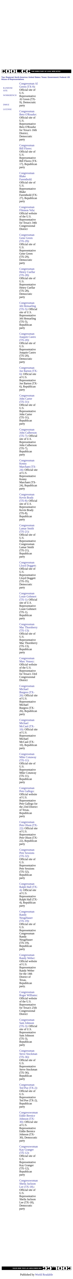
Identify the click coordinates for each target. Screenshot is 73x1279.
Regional (9, 77)
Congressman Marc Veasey (26, 660)
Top (3, 77)
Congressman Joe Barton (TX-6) (28, 370)
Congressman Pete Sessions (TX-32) (26, 853)
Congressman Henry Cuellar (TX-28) (27, 272)
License (7, 109)
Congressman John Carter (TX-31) (26, 398)
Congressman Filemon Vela (26, 209)
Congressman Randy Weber (26, 956)
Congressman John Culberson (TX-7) (28, 432)
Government (53, 77)
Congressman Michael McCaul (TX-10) (27, 725)
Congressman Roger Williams (28, 994)
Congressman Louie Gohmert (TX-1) (27, 596)
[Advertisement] (35, 33)
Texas (43, 77)
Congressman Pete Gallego (26, 790)
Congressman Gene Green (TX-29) (26, 238)
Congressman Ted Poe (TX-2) (28, 1086)
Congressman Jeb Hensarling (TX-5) (27, 306)
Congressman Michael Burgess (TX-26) (26, 691)
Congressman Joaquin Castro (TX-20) (27, 336)
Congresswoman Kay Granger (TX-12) (28, 1149)
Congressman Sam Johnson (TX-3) (26, 1023)
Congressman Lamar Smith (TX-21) (26, 528)
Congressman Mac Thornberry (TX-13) (28, 627)
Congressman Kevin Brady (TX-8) (26, 497)
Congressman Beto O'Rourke (27, 113)
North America (21, 77)
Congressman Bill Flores (26, 147)
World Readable (44, 1274)
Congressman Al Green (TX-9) (28, 85)
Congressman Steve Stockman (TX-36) (28, 1053)
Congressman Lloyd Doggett (27, 564)
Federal (63, 77)
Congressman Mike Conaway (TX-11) (27, 757)
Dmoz (6, 104)
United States (34, 77)
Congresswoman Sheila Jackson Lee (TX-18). (28, 1183)
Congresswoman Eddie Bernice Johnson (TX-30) (28, 1117)
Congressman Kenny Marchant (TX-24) (27, 465)
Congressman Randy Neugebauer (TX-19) (26, 916)
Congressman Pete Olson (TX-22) (28, 825)
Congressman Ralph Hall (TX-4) (28, 887)
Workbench (9, 95)
